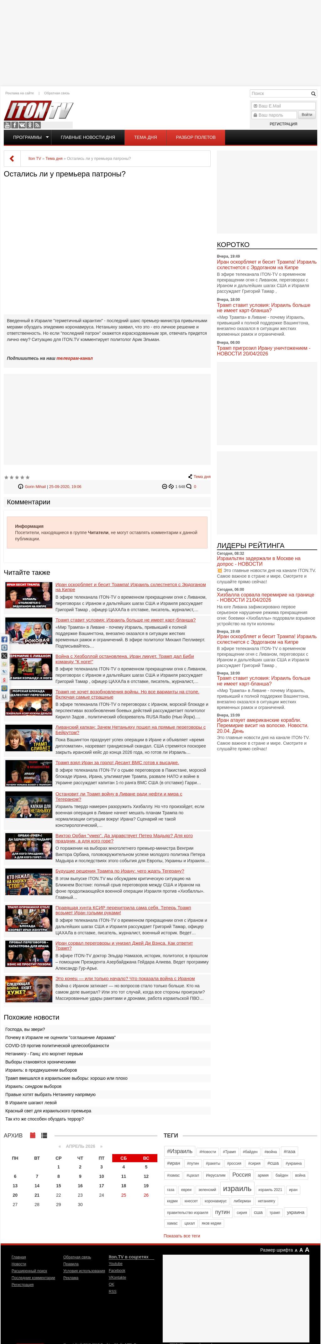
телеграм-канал (74, 358)
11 (123, 1176)
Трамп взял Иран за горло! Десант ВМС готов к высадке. (117, 762)
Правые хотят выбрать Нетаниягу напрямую (50, 1094)
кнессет (191, 1201)
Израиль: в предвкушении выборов (41, 1070)
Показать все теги (182, 1235)
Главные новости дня (88, 137)
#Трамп (229, 1152)
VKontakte (22, 125)
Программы (27, 137)
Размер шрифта (276, 1249)
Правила (71, 1264)
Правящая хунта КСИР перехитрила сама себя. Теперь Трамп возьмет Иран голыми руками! (123, 910)
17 (101, 1185)
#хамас (173, 1175)
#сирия (254, 1163)
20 (15, 1195)
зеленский (207, 1190)
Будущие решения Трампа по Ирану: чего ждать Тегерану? (119, 871)
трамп (275, 1212)
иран (293, 1190)
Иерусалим (215, 1175)
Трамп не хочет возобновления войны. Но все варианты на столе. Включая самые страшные (127, 694)
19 (146, 1185)
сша (258, 1212)
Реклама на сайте (19, 93)
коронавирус (216, 1201)
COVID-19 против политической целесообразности (57, 1045)
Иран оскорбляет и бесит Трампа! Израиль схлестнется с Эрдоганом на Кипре (130, 587)
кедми (172, 1201)
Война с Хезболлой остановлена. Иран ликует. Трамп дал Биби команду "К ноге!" (124, 659)
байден (282, 1175)
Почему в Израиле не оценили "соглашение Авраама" (60, 1037)
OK (29, 125)
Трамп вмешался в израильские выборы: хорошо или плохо (66, 1078)
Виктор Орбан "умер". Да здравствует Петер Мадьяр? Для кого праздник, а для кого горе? (124, 838)
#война (271, 1152)
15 (58, 1185)
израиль (237, 1188)
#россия (234, 1163)
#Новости (207, 1152)
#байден (250, 1152)
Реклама (70, 1278)
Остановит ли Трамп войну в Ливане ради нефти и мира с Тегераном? (118, 796)
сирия (242, 1212)
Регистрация (283, 124)
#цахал (193, 1175)
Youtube (7, 125)
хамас (172, 1223)
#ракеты (213, 1163)
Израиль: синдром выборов (33, 1086)
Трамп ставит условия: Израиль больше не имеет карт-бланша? (125, 619)
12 (146, 1176)
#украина (294, 1163)
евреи (186, 1190)
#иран (173, 1163)
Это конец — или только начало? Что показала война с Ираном (125, 978)
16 (80, 1185)
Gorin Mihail (35, 487)
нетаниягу (266, 1201)
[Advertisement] (160, 42)
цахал (189, 1223)
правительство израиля (187, 1212)
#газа (289, 1151)
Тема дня (145, 137)
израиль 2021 (270, 1190)
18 (123, 1185)
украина (295, 1212)
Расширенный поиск (29, 1271)
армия (263, 1175)
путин (222, 1212)
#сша (273, 1163)
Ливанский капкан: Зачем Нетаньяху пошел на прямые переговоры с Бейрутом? (130, 730)
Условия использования (84, 1271)
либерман (242, 1201)
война (300, 1175)
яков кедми (211, 1223)
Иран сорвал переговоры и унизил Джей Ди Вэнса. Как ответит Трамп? (124, 946)
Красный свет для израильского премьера (48, 1110)
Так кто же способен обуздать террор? (44, 1118)
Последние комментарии (33, 1278)
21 (36, 1195)
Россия (241, 1175)
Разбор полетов (196, 137)
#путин (193, 1163)
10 (101, 1176)
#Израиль (179, 1151)
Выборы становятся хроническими (40, 1061)
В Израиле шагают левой (31, 1102)
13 (15, 1185)
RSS (37, 125)
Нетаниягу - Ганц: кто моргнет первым (44, 1053)
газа (170, 1190)
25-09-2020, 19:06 (65, 487)
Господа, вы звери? (25, 1029)
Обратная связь (57, 93)
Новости (19, 1264)
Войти (307, 115)
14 (36, 1185)
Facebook (14, 125)
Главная (19, 1257)
